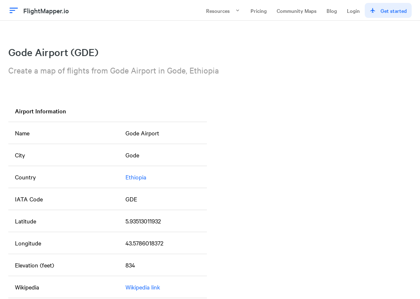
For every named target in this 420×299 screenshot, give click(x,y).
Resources (223, 10)
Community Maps (297, 10)
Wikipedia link (142, 287)
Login (353, 10)
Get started (388, 10)
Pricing (259, 10)
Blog (332, 10)
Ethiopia (135, 177)
